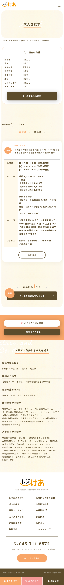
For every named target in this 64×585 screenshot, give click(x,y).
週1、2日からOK (50, 450)
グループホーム (25, 409)
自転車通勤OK (8, 441)
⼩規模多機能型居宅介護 (30, 421)
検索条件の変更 (32, 96)
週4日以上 (22, 441)
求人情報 (14, 40)
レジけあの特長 (16, 498)
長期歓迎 (32, 438)
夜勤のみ (19, 447)
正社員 (12, 395)
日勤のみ (25, 453)
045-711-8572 (32, 544)
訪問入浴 (17, 424)
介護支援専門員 (32, 382)
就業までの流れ (16, 510)
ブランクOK (44, 438)
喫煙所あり (50, 447)
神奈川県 (25, 40)
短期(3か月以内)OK (34, 447)
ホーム (5, 40)
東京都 (5, 368)
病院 (4, 421)
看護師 (20, 382)
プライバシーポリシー (13, 572)
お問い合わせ (32, 558)
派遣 (4, 395)
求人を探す (10, 581)
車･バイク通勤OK (37, 441)
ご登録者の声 (15, 523)
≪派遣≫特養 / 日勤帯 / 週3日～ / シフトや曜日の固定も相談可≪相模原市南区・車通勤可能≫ (37, 151)
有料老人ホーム (9, 409)
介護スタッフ (8, 382)
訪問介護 (6, 424)
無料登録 (53, 581)
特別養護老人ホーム (44, 409)
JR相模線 (35, 40)
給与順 (39, 132)
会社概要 (41, 510)
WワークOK (44, 444)
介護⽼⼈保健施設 (10, 415)
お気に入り (32, 581)
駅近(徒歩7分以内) (10, 453)
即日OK (22, 438)
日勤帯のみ (7, 447)
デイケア (13, 421)
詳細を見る (32, 255)
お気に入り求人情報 (32, 323)
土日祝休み (53, 441)
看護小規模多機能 (10, 418)
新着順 (24, 132)
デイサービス (36, 412)
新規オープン (8, 460)
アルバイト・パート (26, 395)
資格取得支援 (45, 456)
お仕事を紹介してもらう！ (32, 295)
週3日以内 (32, 444)
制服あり (21, 444)
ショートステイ (52, 412)
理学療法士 (47, 382)
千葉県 (24, 368)
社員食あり (20, 456)
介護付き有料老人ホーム (31, 415)
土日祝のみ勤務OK (10, 450)
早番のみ (36, 450)
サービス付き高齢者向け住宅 (15, 412)
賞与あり (32, 456)
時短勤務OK (7, 456)
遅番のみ (26, 450)
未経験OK (36, 453)
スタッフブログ (43, 529)
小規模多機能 (49, 418)
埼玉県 (33, 368)
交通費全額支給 (9, 438)
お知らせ (40, 523)
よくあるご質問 (16, 517)
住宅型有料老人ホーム (30, 418)
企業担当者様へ (43, 504)
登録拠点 (40, 517)
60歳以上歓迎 (8, 444)
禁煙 (46, 453)
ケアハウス (49, 421)
